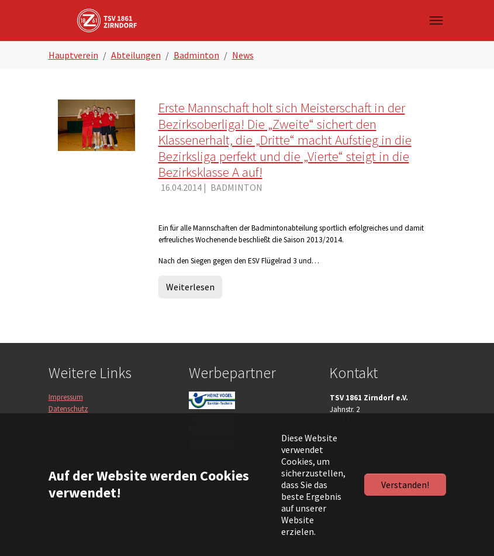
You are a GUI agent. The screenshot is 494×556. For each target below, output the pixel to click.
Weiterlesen (190, 287)
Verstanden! (405, 484)
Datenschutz (68, 409)
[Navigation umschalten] (436, 20)
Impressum (66, 397)
